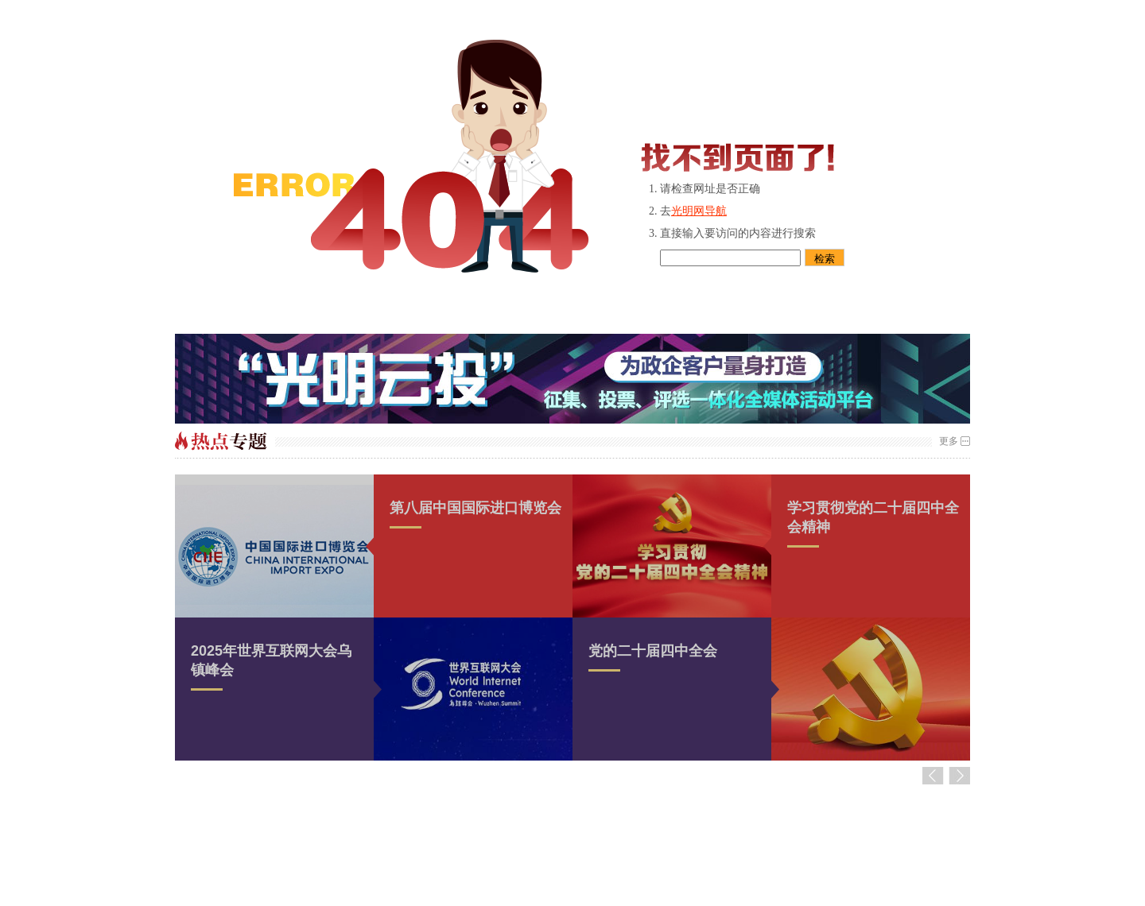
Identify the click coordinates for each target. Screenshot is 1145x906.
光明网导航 (699, 211)
